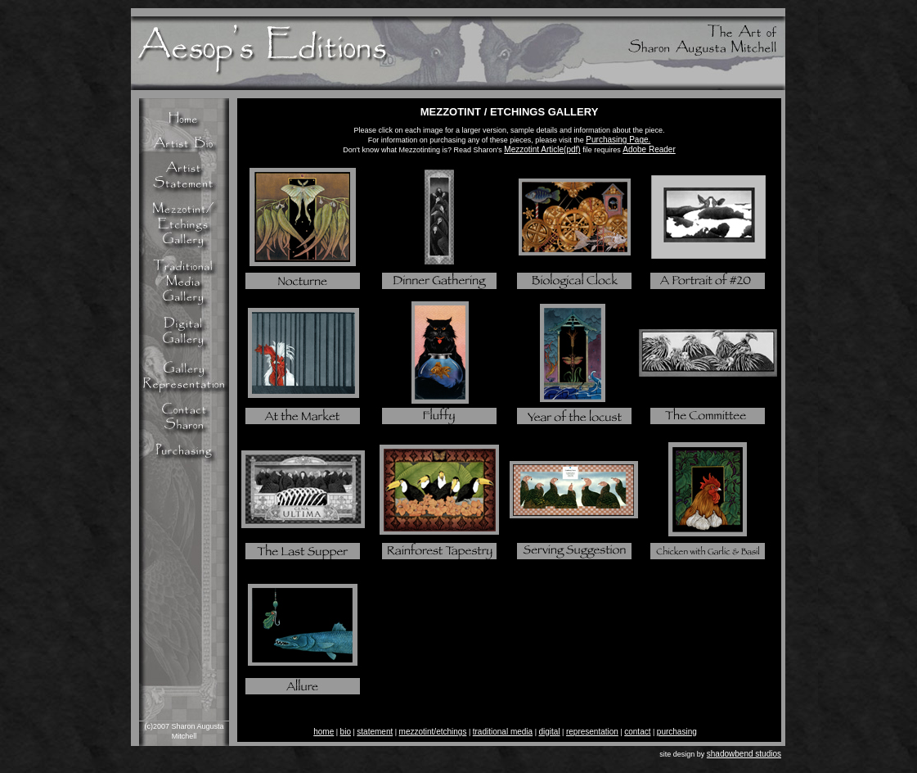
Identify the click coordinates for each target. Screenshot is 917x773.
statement (375, 731)
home (323, 731)
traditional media (503, 731)
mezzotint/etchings (433, 731)
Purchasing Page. (618, 139)
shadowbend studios (744, 753)
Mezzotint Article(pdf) (542, 149)
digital (549, 731)
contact (637, 731)
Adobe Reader (649, 149)
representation (592, 731)
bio (345, 731)
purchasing (677, 731)
